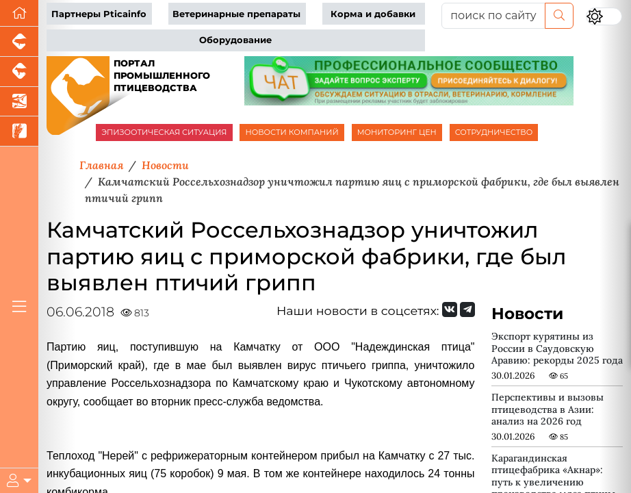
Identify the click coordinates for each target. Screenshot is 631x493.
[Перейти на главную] (19, 13)
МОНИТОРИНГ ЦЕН (397, 132)
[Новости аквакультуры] (19, 102)
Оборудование (235, 40)
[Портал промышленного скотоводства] (19, 72)
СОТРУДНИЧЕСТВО (494, 132)
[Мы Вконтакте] (449, 309)
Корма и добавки (373, 14)
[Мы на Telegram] (467, 309)
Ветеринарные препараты (236, 14)
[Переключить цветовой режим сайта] (604, 16)
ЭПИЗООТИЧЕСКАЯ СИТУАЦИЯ (164, 132)
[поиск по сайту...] (493, 16)
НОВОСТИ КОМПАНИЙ (291, 132)
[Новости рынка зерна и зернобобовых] (19, 131)
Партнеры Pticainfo (98, 14)
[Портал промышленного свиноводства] (19, 42)
